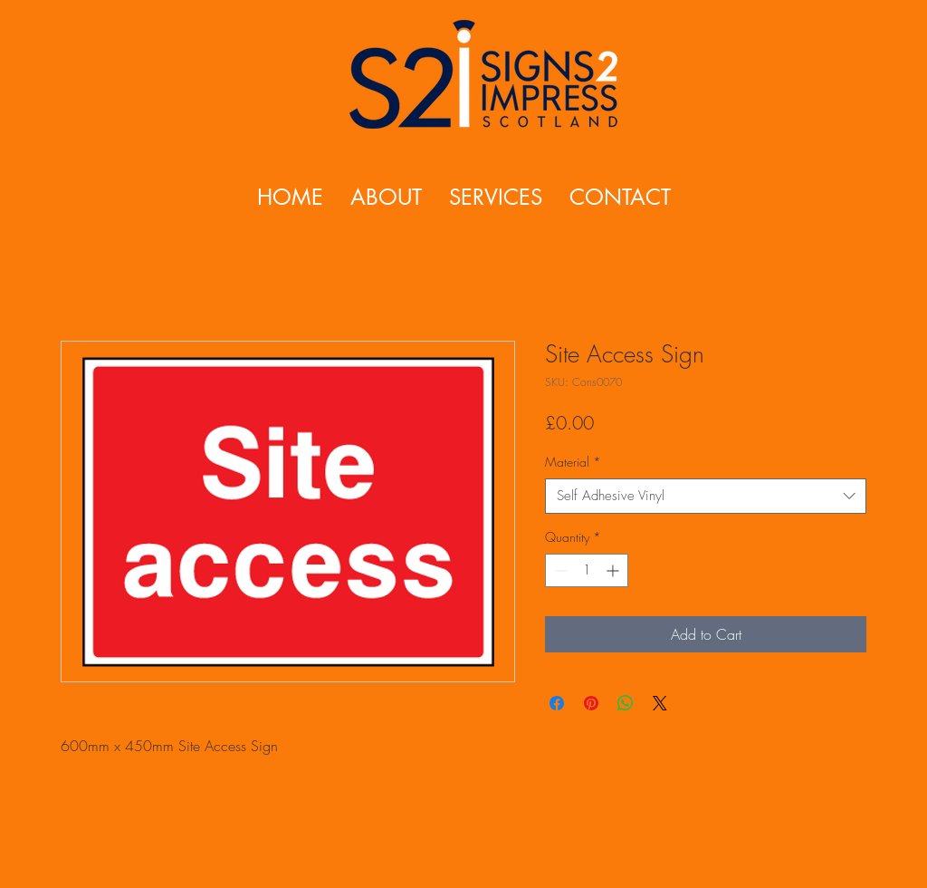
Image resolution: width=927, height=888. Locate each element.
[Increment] (614, 570)
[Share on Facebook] (557, 703)
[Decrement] (559, 570)
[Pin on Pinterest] (591, 703)
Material (573, 461)
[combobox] (705, 496)
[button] (495, 197)
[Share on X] (660, 703)
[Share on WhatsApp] (625, 703)
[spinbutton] (586, 570)
